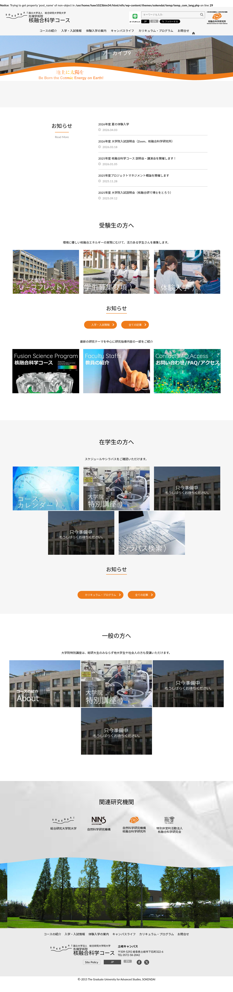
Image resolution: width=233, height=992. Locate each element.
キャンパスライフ (124, 934)
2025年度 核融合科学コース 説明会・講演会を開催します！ (137, 158)
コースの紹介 (52, 934)
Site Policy (91, 962)
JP (145, 21)
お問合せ (183, 934)
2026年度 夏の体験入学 (113, 124)
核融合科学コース (49, 20)
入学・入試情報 (100, 324)
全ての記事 (135, 324)
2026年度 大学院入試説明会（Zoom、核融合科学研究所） (136, 141)
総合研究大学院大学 (63, 828)
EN (154, 21)
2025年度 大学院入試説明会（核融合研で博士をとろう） (135, 192)
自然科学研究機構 (98, 829)
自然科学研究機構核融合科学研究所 (134, 829)
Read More (62, 137)
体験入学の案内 (99, 934)
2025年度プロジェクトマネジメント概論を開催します (133, 175)
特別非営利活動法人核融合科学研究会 (169, 829)
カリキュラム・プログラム (100, 594)
